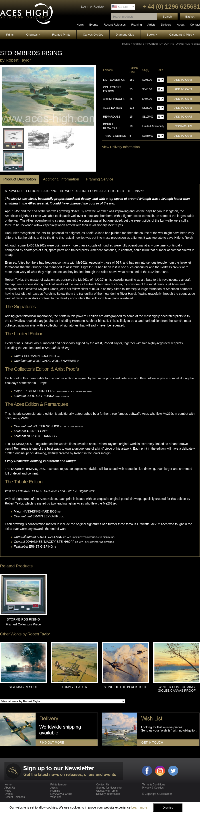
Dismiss (168, 807)
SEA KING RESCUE (23, 687)
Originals (33, 34)
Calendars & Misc (181, 34)
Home (126, 43)
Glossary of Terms (107, 790)
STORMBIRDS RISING (186, 43)
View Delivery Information (121, 147)
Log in (85, 6)
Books (152, 34)
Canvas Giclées (93, 34)
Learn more (139, 807)
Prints (10, 34)
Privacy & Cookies (153, 787)
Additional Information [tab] (61, 179)
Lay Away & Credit (61, 793)
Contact (195, 24)
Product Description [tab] (19, 179)
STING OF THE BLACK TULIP (125, 687)
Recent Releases (115, 24)
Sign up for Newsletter (109, 787)
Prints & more (58, 784)
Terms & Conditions (153, 784)
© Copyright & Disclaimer (157, 793)
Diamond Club (125, 34)
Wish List (55, 797)
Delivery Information (108, 793)
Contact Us (183, 126)
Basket (189, 16)
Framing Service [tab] (99, 179)
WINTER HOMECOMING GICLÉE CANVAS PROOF (177, 688)
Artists (151, 24)
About (180, 24)
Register (99, 6)
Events (93, 24)
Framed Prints (61, 34)
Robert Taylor (158, 43)
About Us (9, 787)
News (80, 24)
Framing (136, 24)
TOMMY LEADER (74, 687)
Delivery (166, 24)
